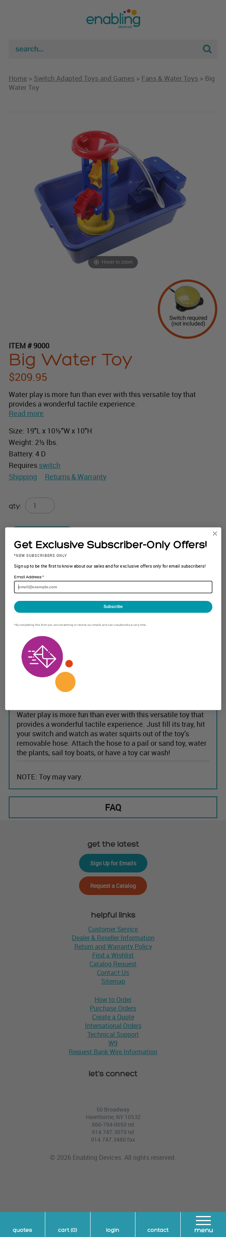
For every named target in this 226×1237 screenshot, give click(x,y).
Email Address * (28, 577)
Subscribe (112, 606)
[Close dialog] (215, 533)
